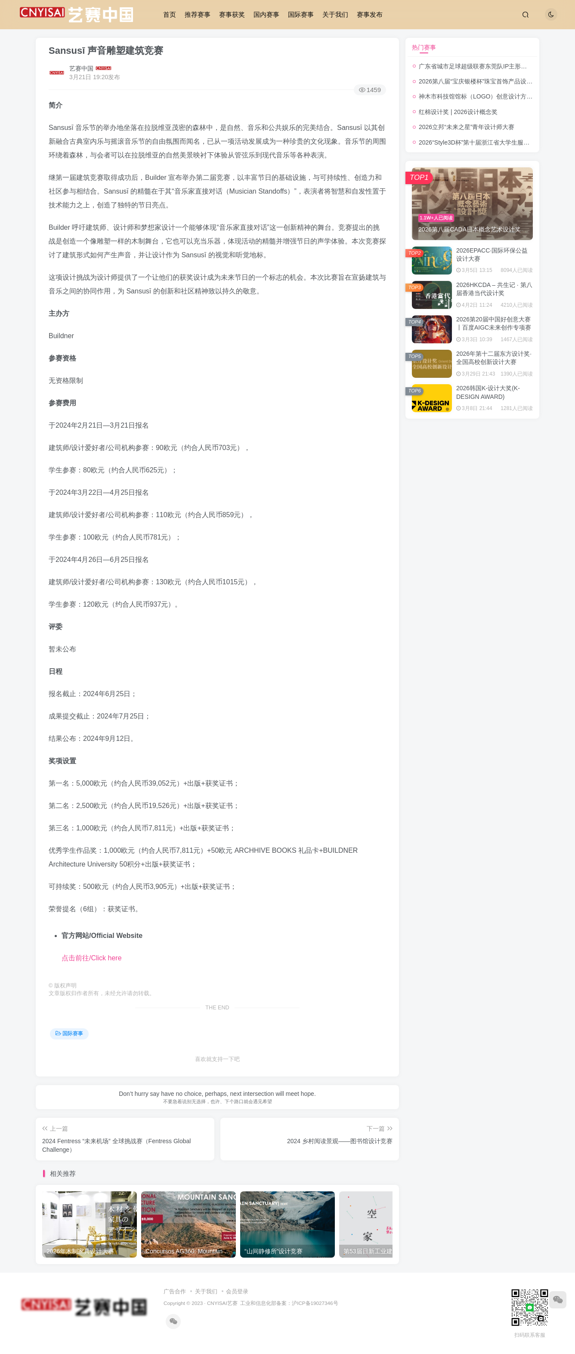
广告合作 (175, 1291)
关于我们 (335, 14)
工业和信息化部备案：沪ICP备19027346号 (289, 1303)
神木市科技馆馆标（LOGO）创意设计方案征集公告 (487, 96)
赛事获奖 (232, 14)
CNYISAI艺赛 (222, 1303)
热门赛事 (424, 47)
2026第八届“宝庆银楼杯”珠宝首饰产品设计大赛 (481, 81)
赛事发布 (370, 14)
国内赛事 (266, 14)
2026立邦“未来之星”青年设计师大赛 (466, 126)
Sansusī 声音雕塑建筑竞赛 (106, 50)
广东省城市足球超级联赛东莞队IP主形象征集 (479, 66)
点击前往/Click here (92, 958)
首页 (169, 14)
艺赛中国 (81, 68)
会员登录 (237, 1291)
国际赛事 (301, 14)
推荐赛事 (197, 14)
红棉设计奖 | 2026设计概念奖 (458, 111)
